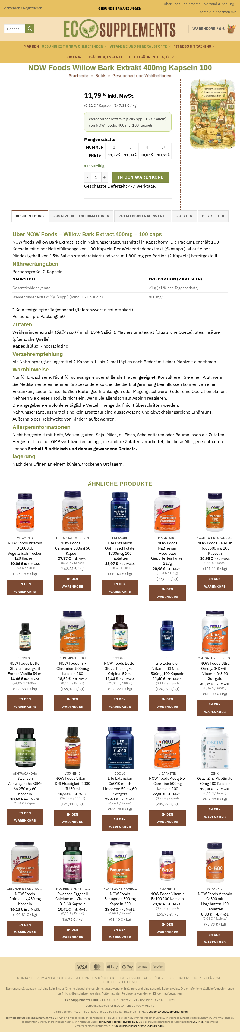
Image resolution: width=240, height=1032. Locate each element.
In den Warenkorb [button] (25, 588)
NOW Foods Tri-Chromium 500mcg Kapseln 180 (72, 668)
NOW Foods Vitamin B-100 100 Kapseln (167, 896)
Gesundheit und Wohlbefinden (74, 46)
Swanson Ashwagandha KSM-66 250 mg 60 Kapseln (25, 786)
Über (158, 978)
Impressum (130, 978)
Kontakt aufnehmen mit (217, 12)
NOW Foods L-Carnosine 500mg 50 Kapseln (72, 548)
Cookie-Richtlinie (120, 982)
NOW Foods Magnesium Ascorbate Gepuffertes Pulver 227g (167, 553)
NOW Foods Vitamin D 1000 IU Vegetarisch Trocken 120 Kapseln (25, 551)
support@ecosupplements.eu (168, 1012)
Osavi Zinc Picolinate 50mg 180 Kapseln (215, 781)
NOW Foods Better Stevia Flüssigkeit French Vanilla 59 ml (25, 668)
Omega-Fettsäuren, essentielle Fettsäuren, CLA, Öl (120, 57)
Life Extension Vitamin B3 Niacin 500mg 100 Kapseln (167, 668)
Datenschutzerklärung (200, 978)
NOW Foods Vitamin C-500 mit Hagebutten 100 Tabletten (215, 901)
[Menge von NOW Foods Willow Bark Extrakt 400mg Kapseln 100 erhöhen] (105, 177)
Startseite (78, 75)
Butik (100, 75)
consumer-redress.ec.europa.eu (119, 1022)
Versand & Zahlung (219, 4)
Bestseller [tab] (213, 216)
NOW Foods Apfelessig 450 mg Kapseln (25, 898)
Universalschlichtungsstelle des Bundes (139, 1026)
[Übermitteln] (29, 28)
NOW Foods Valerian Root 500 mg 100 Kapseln (214, 548)
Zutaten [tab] (184, 216)
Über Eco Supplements (182, 4)
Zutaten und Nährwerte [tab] (143, 216)
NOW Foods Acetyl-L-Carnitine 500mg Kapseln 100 (167, 783)
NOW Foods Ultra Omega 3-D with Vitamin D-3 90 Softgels (214, 671)
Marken (31, 46)
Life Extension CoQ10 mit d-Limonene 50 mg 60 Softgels (120, 786)
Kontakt (25, 978)
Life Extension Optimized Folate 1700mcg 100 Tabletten (120, 551)
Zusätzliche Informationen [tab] (81, 216)
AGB (147, 978)
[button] (23, 8)
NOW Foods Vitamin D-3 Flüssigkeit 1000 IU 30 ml (72, 783)
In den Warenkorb (141, 177)
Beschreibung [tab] (30, 216)
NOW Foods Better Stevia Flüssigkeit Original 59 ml (120, 668)
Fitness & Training (194, 46)
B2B (170, 978)
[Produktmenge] (96, 177)
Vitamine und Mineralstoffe (140, 46)
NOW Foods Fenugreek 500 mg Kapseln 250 (120, 898)
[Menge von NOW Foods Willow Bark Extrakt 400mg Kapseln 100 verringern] (87, 177)
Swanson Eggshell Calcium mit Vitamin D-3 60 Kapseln (72, 898)
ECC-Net (197, 1022)
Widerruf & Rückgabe (96, 978)
